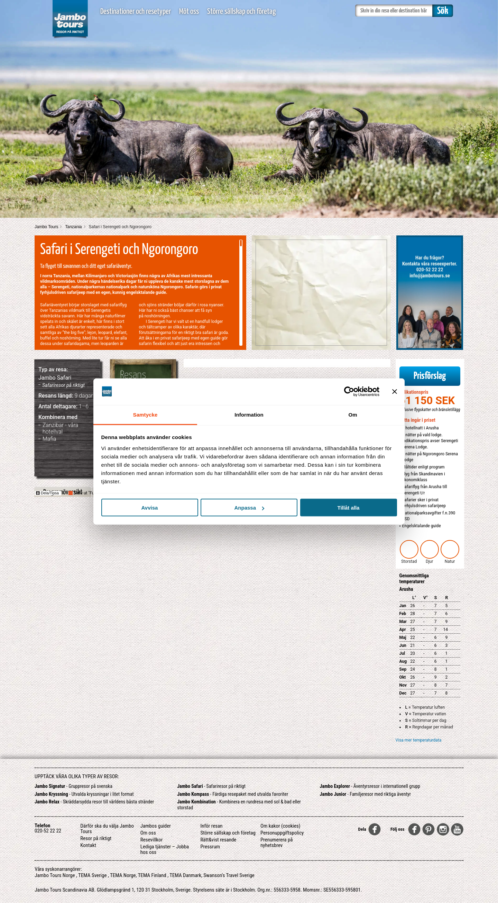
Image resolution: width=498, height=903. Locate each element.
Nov (403, 685)
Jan (402, 605)
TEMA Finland (152, 875)
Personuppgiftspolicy (282, 833)
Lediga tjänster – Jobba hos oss (164, 849)
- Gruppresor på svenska (73, 786)
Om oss (148, 833)
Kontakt (88, 845)
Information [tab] (249, 414)
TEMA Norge (123, 875)
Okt (402, 677)
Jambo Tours (46, 226)
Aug (403, 661)
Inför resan (211, 826)
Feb (402, 613)
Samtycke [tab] (145, 414)
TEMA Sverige (92, 875)
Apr (402, 629)
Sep (403, 669)
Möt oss (189, 12)
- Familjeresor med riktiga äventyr (365, 794)
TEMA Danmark (185, 875)
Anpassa (249, 508)
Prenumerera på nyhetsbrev (276, 842)
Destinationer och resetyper (135, 12)
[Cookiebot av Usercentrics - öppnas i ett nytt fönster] (349, 392)
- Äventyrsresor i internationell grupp (370, 786)
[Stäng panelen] (394, 391)
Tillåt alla (349, 508)
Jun (402, 645)
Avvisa (149, 508)
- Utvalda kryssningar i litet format (84, 794)
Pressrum (210, 847)
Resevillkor (151, 840)
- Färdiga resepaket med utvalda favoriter (232, 794)
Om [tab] (352, 414)
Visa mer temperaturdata (419, 740)
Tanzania (73, 226)
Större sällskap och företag (241, 12)
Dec (403, 693)
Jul (402, 653)
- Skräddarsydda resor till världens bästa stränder (94, 801)
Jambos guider (155, 826)
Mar (403, 621)
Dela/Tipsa (47, 493)
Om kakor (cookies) (280, 826)
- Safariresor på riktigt (211, 786)
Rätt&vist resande (218, 840)
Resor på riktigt (95, 838)
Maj (402, 637)
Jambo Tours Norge (55, 875)
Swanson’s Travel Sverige (229, 875)
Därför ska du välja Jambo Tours (107, 829)
